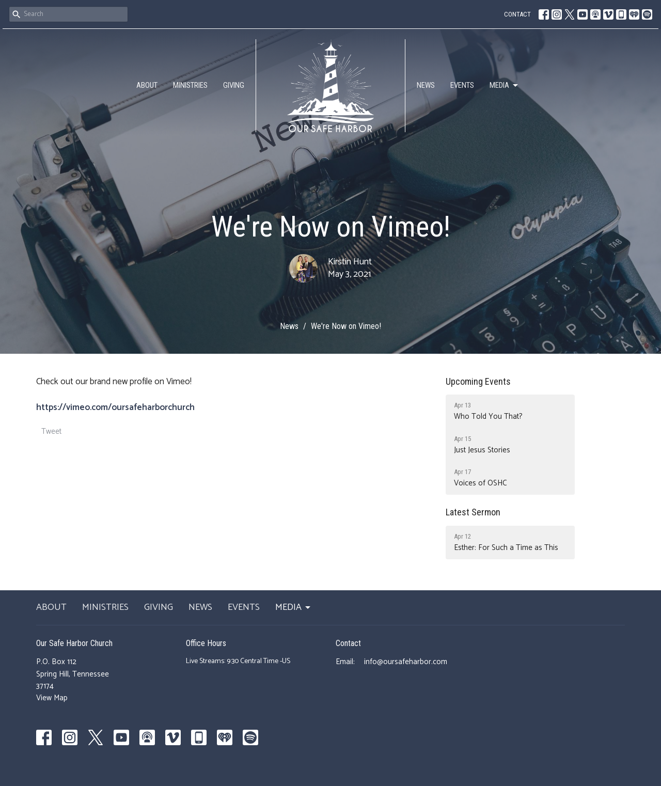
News (289, 326)
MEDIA (505, 86)
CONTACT (517, 14)
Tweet (51, 431)
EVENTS (462, 85)
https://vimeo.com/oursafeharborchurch (115, 407)
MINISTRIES (190, 85)
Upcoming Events (478, 381)
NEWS (426, 85)
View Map (52, 697)
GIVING (233, 85)
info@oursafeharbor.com (405, 662)
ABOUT (147, 85)
